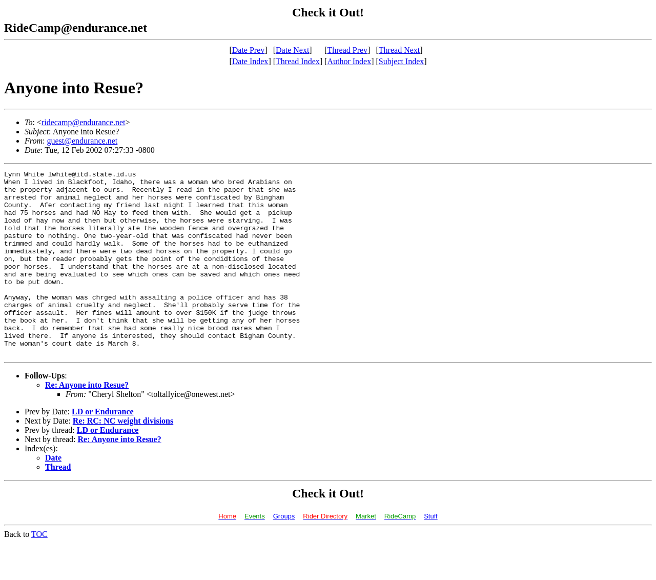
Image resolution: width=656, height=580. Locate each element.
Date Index (250, 61)
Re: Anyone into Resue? (87, 421)
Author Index (349, 61)
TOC (39, 571)
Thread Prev (347, 50)
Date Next (292, 50)
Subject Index (401, 61)
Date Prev (248, 50)
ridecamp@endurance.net (84, 122)
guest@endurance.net (82, 140)
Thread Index (298, 61)
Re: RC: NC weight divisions (123, 457)
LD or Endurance (103, 448)
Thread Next (399, 50)
